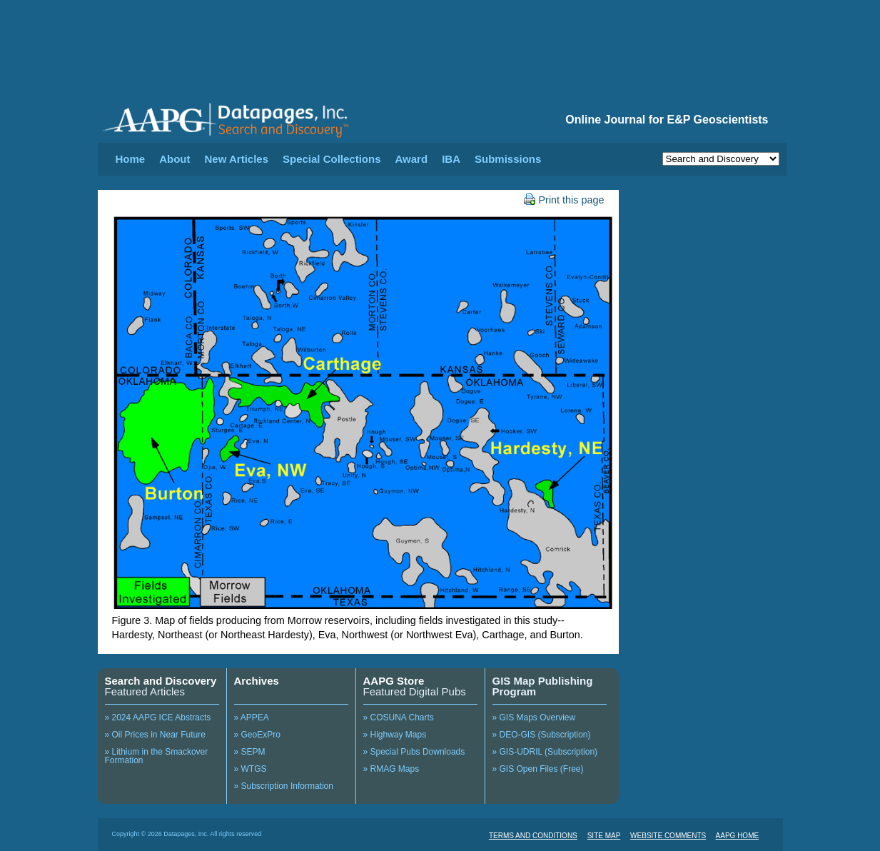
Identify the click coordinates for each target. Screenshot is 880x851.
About (174, 159)
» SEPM (249, 752)
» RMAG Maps (391, 769)
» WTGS (250, 769)
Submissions (508, 159)
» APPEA (251, 717)
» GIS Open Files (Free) (538, 769)
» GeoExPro (257, 735)
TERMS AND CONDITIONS (533, 836)
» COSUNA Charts (398, 717)
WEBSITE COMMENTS (668, 836)
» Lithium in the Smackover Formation (156, 756)
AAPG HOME (737, 836)
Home (131, 159)
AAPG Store (394, 681)
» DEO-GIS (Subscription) (541, 735)
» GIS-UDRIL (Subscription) (545, 752)
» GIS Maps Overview (534, 717)
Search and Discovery (161, 681)
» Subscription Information (283, 786)
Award (411, 159)
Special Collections (332, 159)
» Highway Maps (395, 735)
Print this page (564, 200)
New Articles (236, 159)
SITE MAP (604, 836)
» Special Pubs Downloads (414, 752)
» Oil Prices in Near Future (155, 735)
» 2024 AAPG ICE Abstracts (158, 717)
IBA (451, 159)
